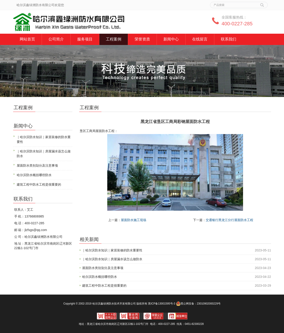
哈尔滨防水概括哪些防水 (99, 277)
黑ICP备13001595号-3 (161, 303)
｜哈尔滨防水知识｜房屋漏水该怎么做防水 (112, 259)
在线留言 (200, 39)
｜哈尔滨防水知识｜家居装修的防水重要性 (112, 250)
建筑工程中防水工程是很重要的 (104, 285)
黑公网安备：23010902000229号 (198, 303)
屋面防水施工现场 (133, 220)
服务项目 (85, 39)
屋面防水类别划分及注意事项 (102, 268)
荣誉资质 (142, 39)
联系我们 (228, 39)
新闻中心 (171, 39)
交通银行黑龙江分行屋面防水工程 (229, 220)
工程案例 (113, 39)
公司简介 (56, 39)
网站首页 (27, 39)
